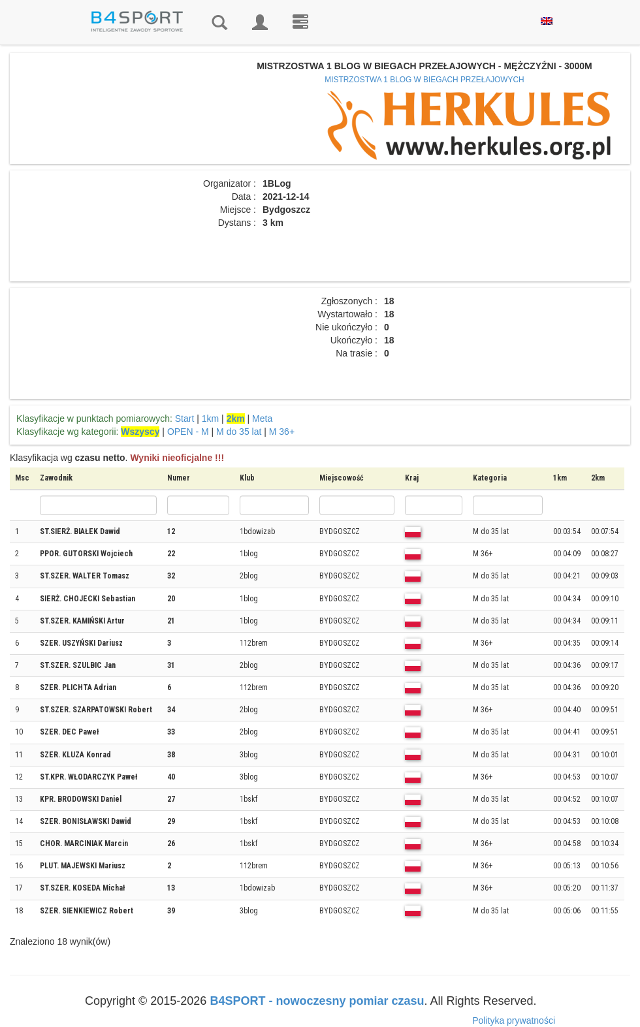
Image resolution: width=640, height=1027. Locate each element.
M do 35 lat (238, 431)
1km (210, 418)
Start (185, 418)
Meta (262, 418)
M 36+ (282, 431)
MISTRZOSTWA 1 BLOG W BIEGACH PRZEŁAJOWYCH (424, 79)
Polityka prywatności (513, 1020)
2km (236, 418)
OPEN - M (188, 431)
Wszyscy (140, 431)
